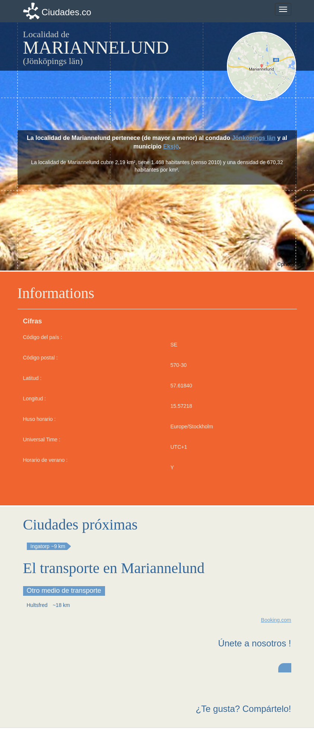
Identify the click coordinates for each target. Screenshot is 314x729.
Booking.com (276, 620)
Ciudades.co (66, 12)
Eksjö (171, 146)
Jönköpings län (253, 138)
